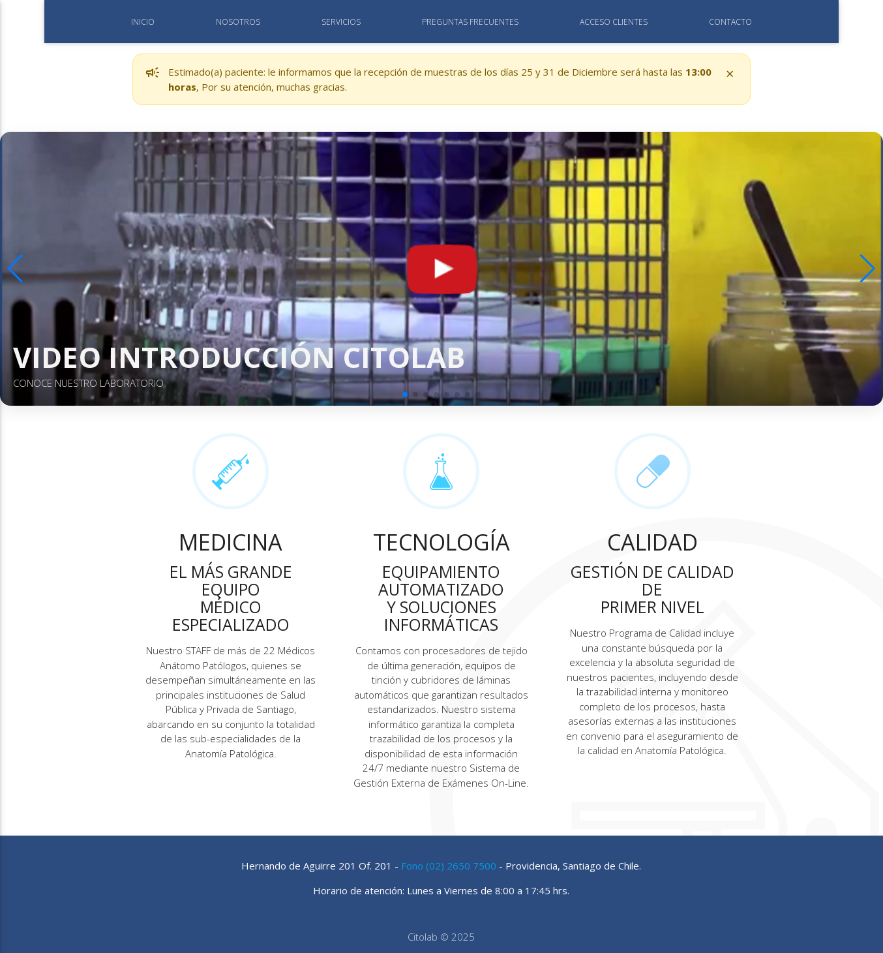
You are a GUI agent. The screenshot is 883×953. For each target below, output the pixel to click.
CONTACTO (730, 21)
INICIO (143, 21)
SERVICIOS (341, 21)
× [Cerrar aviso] (730, 73)
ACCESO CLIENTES (614, 21)
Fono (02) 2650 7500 (448, 865)
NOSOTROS (238, 21)
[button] (405, 394)
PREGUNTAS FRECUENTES (470, 21)
